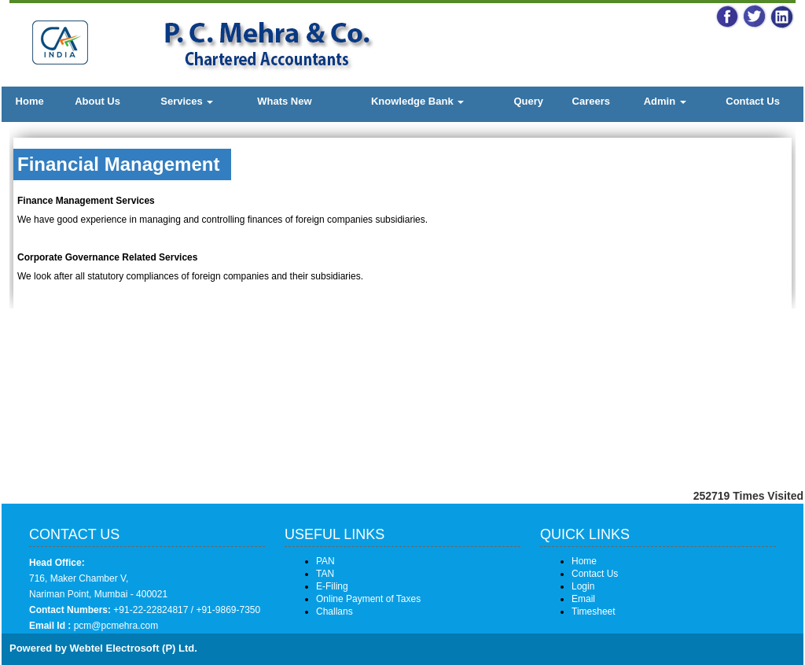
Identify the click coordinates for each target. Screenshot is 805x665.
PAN (325, 561)
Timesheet (594, 611)
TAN (325, 573)
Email (583, 598)
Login (583, 586)
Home (30, 101)
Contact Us (753, 101)
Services (186, 101)
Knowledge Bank (417, 101)
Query (528, 101)
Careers (591, 101)
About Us (97, 101)
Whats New (284, 101)
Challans (334, 611)
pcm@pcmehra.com (114, 625)
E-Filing (332, 586)
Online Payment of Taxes (368, 598)
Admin (665, 101)
